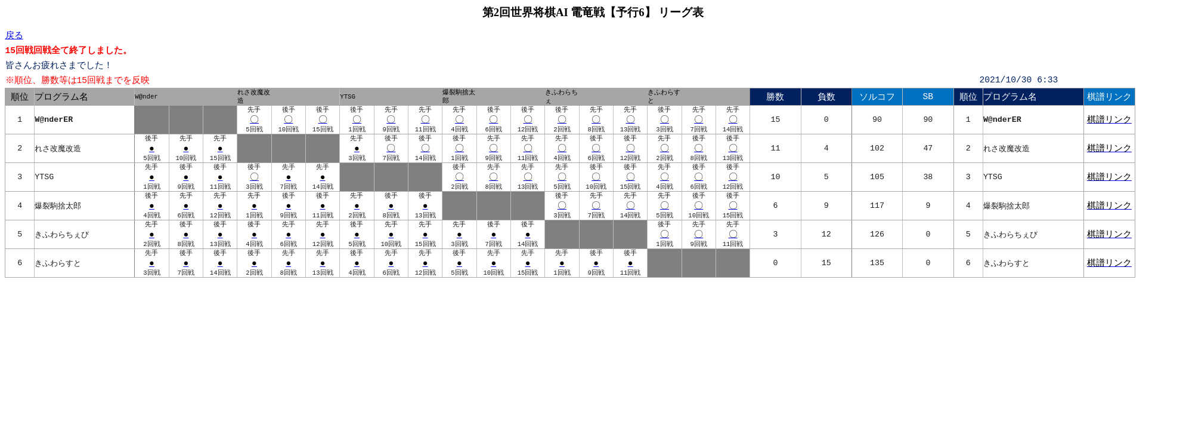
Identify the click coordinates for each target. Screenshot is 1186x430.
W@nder (146, 97)
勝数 (775, 97)
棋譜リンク (1109, 97)
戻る (14, 35)
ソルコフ (877, 97)
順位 (20, 97)
